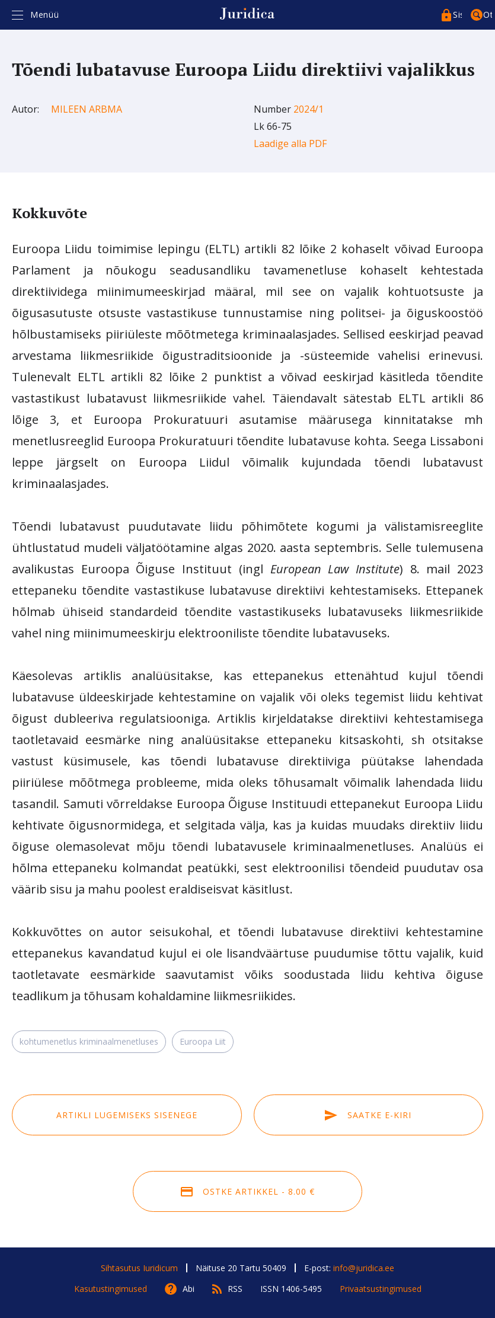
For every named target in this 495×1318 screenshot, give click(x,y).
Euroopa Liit (203, 1041)
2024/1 (308, 109)
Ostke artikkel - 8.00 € (248, 1191)
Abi (188, 1288)
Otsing (487, 14)
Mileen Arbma (86, 109)
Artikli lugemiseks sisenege (126, 1115)
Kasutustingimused (110, 1288)
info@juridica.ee (363, 1268)
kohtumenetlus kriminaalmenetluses (89, 1041)
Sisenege (457, 14)
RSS (235, 1288)
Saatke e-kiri (368, 1115)
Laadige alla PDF (290, 143)
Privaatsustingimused (380, 1288)
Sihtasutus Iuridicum (139, 1268)
